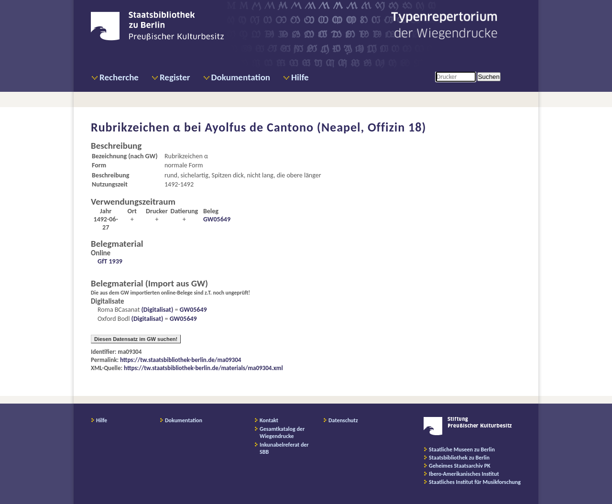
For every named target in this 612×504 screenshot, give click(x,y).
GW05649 (216, 219)
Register (175, 77)
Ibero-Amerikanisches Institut (464, 474)
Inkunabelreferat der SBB (284, 448)
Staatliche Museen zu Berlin (462, 449)
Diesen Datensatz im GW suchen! (135, 339)
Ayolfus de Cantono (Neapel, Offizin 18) (315, 127)
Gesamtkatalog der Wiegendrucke (282, 432)
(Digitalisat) (156, 310)
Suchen (489, 76)
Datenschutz (343, 420)
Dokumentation (240, 77)
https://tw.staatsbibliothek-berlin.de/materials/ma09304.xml (203, 368)
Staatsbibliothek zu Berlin (459, 457)
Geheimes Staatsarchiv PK (460, 465)
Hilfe (300, 77)
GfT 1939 (110, 261)
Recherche (119, 77)
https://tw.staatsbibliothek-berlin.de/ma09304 (180, 359)
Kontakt (269, 420)
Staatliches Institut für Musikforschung (475, 482)
